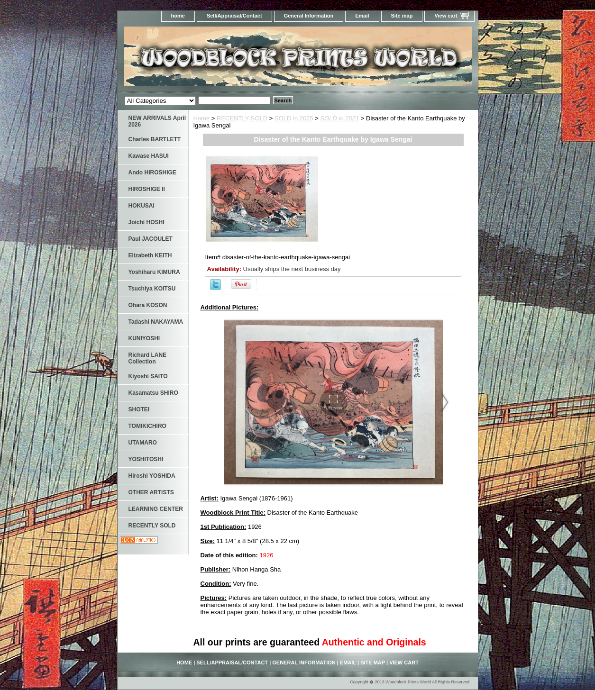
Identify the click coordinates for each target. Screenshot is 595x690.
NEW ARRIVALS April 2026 (157, 121)
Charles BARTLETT (154, 139)
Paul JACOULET (150, 239)
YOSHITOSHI (146, 459)
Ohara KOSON (147, 305)
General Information (309, 15)
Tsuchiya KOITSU (152, 288)
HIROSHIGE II (146, 189)
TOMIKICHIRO (147, 426)
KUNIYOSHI (144, 338)
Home (201, 118)
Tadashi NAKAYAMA (155, 321)
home (178, 15)
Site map (402, 15)
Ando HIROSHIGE (152, 172)
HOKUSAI (141, 205)
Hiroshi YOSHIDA (151, 475)
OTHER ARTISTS (151, 492)
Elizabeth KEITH (150, 255)
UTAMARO (142, 442)
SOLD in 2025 (294, 118)
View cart (445, 15)
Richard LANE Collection (147, 358)
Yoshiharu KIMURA (154, 272)
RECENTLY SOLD (242, 118)
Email (362, 15)
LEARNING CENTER (155, 509)
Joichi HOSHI (146, 222)
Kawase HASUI (148, 156)
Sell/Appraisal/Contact (234, 15)
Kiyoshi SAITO (148, 376)
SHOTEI (139, 409)
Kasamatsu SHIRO (153, 393)
